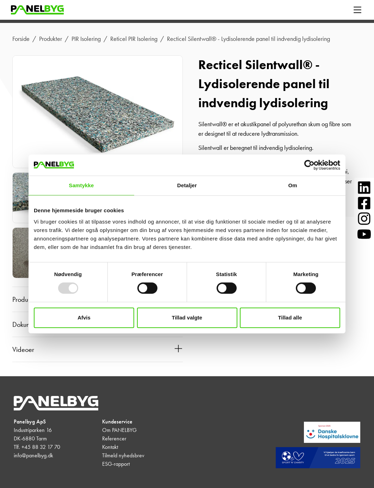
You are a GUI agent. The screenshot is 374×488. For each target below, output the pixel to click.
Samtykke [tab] (81, 185)
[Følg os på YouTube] (364, 234)
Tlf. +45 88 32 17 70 (37, 447)
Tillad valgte (187, 318)
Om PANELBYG (119, 430)
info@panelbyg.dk (33, 455)
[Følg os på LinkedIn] (364, 188)
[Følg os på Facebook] (364, 203)
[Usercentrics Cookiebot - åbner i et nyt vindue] (309, 165)
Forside (21, 39)
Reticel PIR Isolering (133, 39)
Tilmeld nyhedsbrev (123, 455)
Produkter (50, 39)
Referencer (114, 438)
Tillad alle (290, 318)
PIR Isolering (86, 39)
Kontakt (110, 447)
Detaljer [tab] (187, 185)
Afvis (84, 318)
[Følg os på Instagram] (364, 219)
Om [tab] (292, 185)
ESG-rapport (116, 464)
